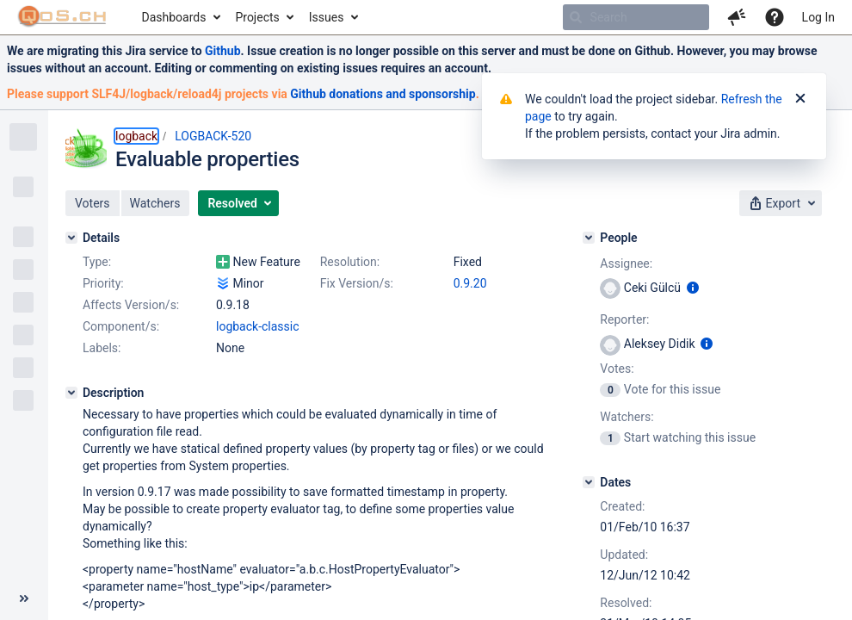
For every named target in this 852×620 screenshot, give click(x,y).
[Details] (71, 238)
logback (136, 136)
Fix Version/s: (356, 283)
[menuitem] (180, 17)
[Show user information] (693, 287)
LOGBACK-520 (213, 136)
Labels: (101, 348)
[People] (589, 238)
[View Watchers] (611, 437)
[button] (737, 17)
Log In (818, 17)
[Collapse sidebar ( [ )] (24, 598)
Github (223, 51)
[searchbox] (636, 17)
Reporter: (624, 319)
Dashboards (174, 17)
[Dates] (589, 482)
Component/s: (121, 326)
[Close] (800, 99)
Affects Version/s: (131, 305)
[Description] (71, 393)
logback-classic (257, 326)
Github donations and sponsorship (382, 94)
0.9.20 (470, 283)
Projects (257, 17)
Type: (97, 262)
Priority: (103, 283)
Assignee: (626, 263)
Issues (326, 17)
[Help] (774, 17)
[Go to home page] (62, 17)
